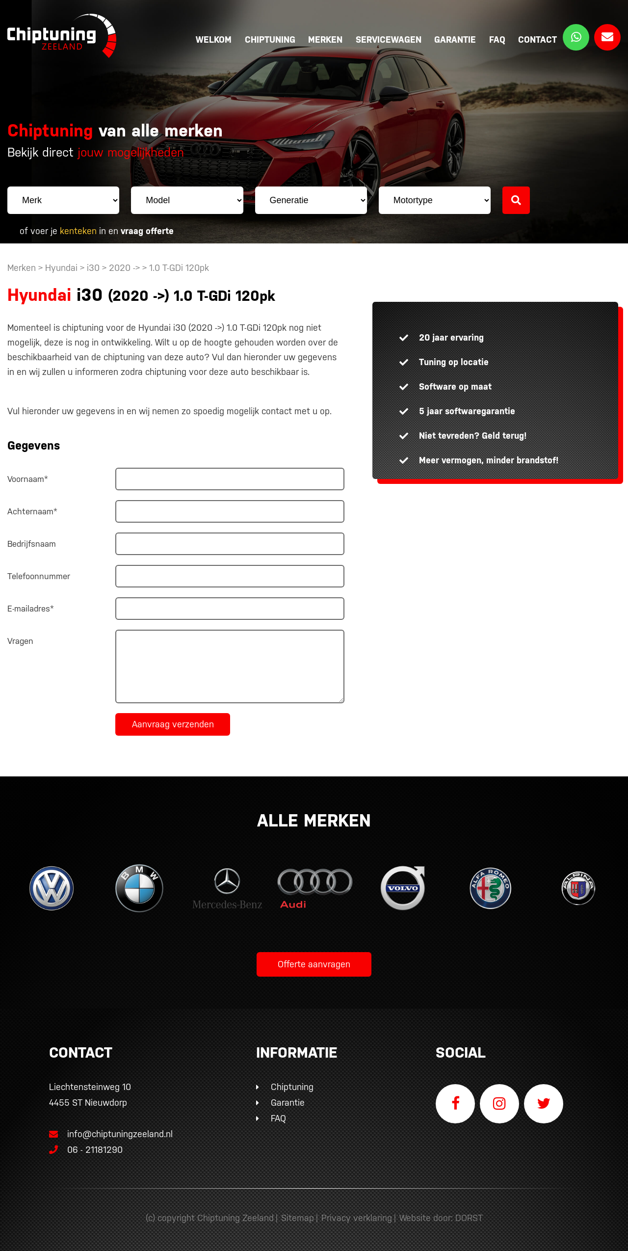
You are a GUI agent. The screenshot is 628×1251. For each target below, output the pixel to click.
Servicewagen (388, 39)
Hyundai (61, 268)
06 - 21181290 (86, 1150)
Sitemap (297, 1218)
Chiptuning (270, 39)
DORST (469, 1218)
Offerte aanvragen (314, 964)
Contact (537, 39)
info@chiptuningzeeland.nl (111, 1134)
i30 (93, 268)
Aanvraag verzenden (173, 724)
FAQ (497, 39)
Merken (325, 39)
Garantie (455, 39)
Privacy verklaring (356, 1218)
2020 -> (125, 268)
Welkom (214, 39)
